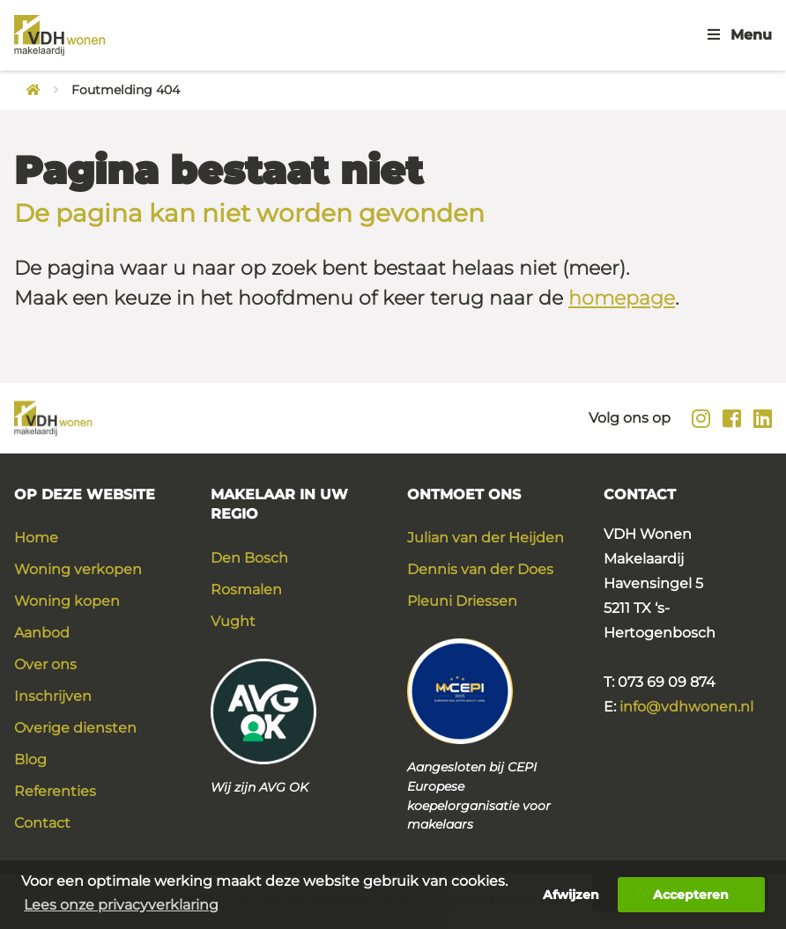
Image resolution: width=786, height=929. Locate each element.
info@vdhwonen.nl (686, 706)
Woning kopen (67, 601)
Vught (233, 621)
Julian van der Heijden (485, 537)
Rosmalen (246, 589)
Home (36, 537)
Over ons (45, 664)
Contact (42, 823)
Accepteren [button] (691, 895)
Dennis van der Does (480, 569)
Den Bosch (249, 557)
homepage (621, 298)
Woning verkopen (78, 569)
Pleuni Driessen (462, 601)
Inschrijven (53, 696)
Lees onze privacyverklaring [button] (121, 904)
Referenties (55, 791)
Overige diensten (75, 727)
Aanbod (42, 632)
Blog (30, 759)
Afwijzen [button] (571, 895)
